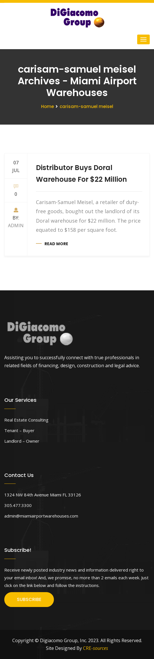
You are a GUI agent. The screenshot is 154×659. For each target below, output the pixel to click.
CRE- (95, 648)
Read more (56, 244)
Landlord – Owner (21, 441)
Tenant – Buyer (19, 430)
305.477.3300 (18, 505)
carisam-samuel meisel (86, 106)
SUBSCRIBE (29, 599)
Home (47, 106)
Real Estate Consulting (26, 420)
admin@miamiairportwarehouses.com (41, 516)
